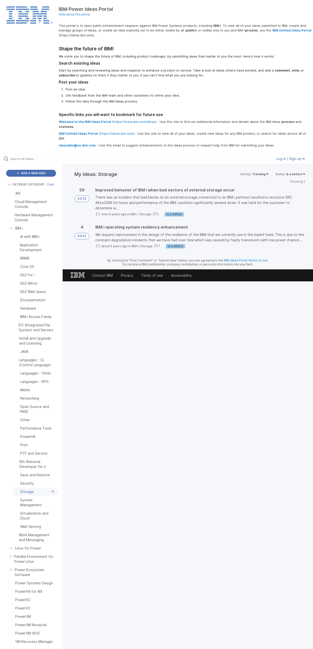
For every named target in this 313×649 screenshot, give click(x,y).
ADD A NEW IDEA (31, 173)
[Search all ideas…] (37, 159)
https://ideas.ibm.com (116, 133)
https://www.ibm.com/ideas (134, 122)
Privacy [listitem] (127, 275)
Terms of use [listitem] (152, 275)
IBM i (133, 214)
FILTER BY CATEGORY (26, 184)
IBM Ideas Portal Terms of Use (246, 260)
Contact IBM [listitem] (102, 275)
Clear (51, 184)
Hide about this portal (74, 14)
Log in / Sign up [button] (290, 159)
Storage (145, 214)
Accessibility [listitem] (181, 275)
